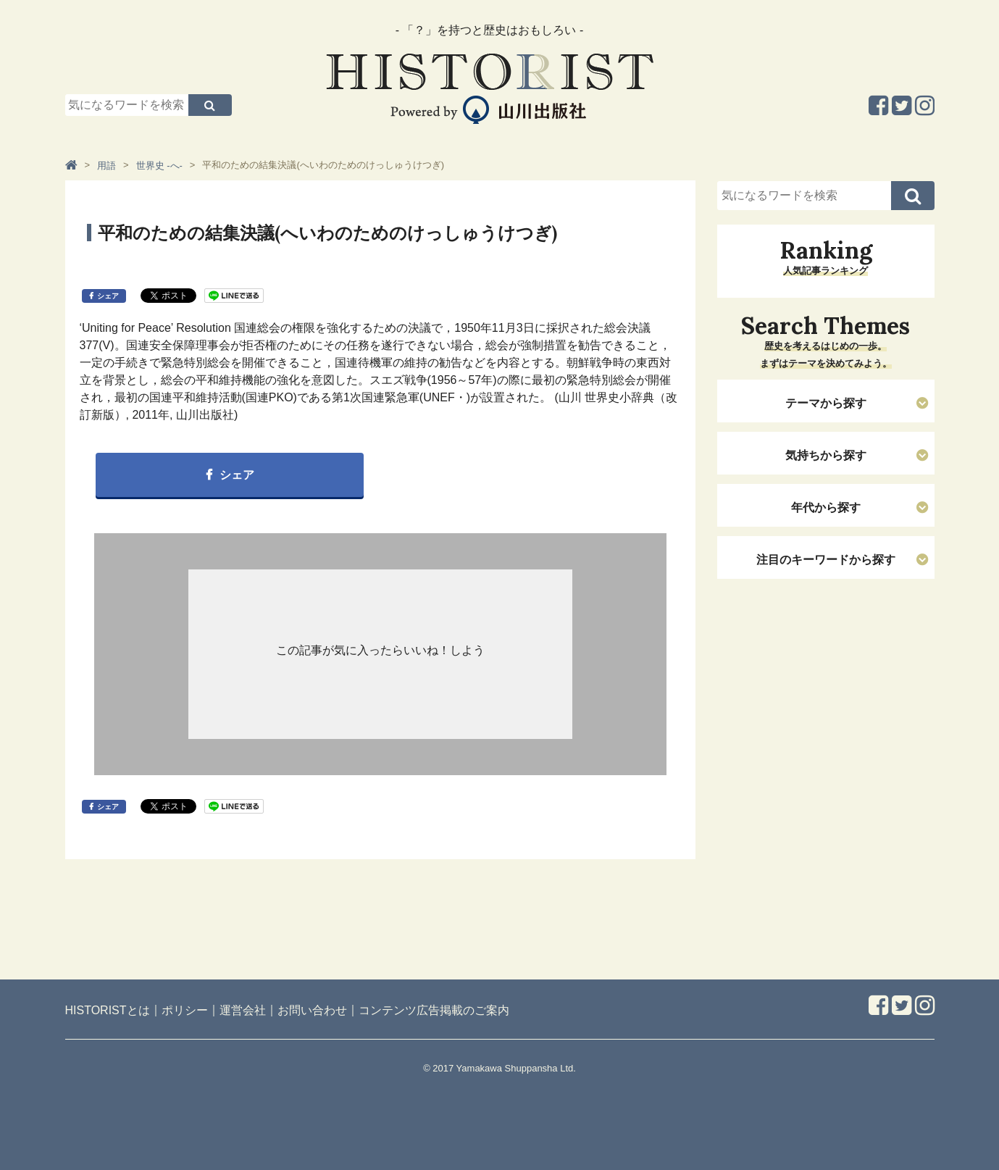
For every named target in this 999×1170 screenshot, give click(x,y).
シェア (108, 296)
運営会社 (243, 1010)
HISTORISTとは (107, 1010)
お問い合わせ (312, 1010)
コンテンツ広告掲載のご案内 (434, 1010)
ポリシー (185, 1010)
